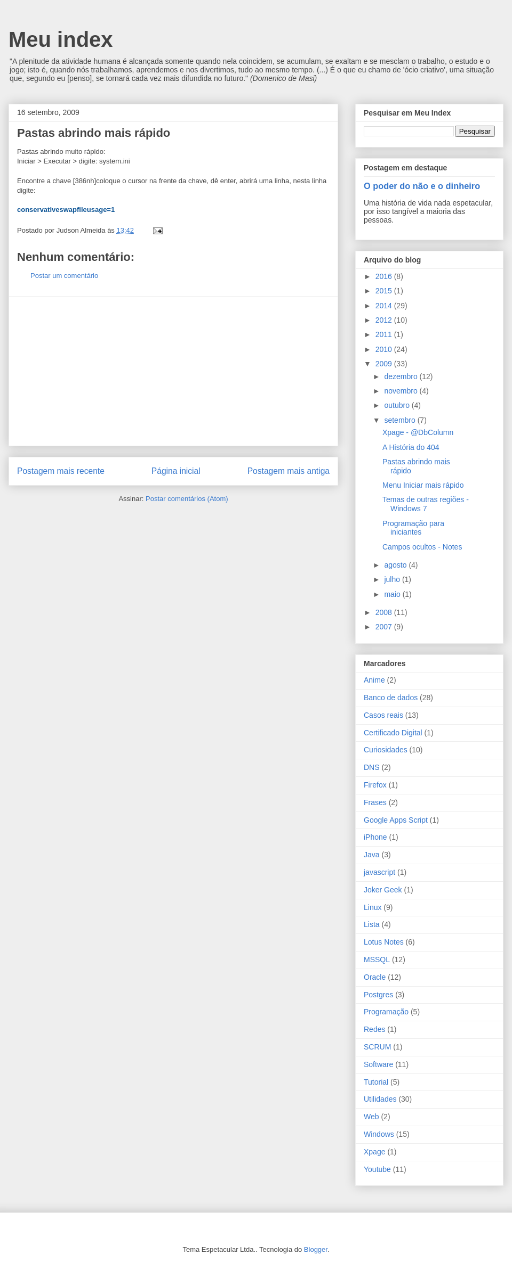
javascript (379, 872)
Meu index (61, 39)
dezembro (401, 376)
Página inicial (176, 470)
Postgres (378, 994)
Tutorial (376, 1082)
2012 (384, 320)
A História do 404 (410, 447)
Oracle (375, 977)
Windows (379, 1134)
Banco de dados (391, 697)
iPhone (375, 837)
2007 (384, 626)
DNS (372, 767)
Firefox (375, 785)
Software (378, 1064)
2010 (384, 349)
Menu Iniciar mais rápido (423, 485)
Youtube (377, 1169)
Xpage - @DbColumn (417, 432)
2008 (384, 612)
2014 (384, 305)
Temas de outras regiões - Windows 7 (425, 504)
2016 (384, 276)
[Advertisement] (173, 371)
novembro (401, 391)
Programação (386, 1011)
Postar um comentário (64, 276)
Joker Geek (383, 889)
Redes (374, 1029)
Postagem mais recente (61, 470)
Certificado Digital (393, 732)
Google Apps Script (396, 820)
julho (393, 579)
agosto (396, 565)
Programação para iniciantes (413, 528)
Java (372, 854)
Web (371, 1116)
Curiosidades (385, 749)
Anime (374, 680)
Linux (372, 907)
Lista (372, 924)
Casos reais (383, 715)
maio (393, 594)
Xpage (374, 1151)
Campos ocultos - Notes (422, 547)
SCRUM (377, 1047)
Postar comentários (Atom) (187, 499)
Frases (375, 802)
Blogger (315, 1249)
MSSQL (377, 959)
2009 (384, 363)
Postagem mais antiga (288, 470)
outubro (397, 405)
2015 (384, 290)
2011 (384, 334)
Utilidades (380, 1099)
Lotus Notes (384, 942)
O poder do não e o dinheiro (422, 186)
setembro (400, 420)
